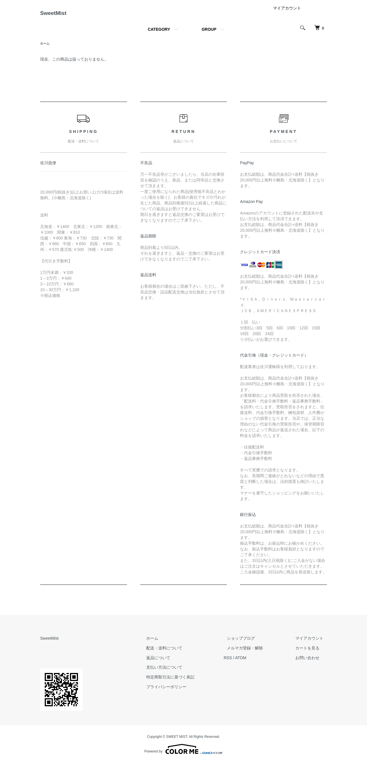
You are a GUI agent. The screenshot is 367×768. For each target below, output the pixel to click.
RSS (241, 662)
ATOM (253, 662)
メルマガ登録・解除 (255, 653)
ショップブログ (251, 643)
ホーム (45, 48)
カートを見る (311, 653)
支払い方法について (181, 672)
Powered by (183, 754)
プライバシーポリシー (183, 692)
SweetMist (59, 15)
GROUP (209, 34)
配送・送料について (181, 653)
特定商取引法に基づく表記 (187, 682)
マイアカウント (287, 12)
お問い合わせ (311, 662)
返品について (175, 662)
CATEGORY (159, 34)
